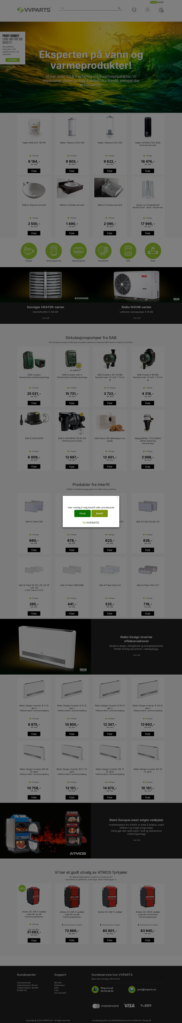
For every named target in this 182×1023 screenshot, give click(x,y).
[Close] (117, 497)
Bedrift (99, 513)
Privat (82, 513)
